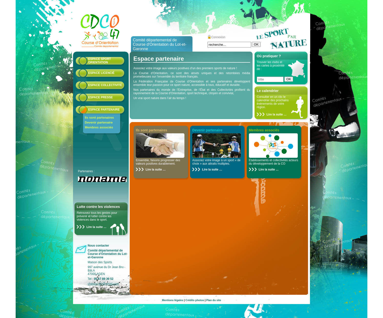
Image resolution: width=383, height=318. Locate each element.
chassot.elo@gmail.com (103, 283)
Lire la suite (94, 227)
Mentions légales (172, 300)
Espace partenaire (104, 109)
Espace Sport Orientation (99, 60)
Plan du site (213, 300)
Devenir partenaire (99, 122)
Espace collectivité (105, 85)
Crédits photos (194, 300)
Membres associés (99, 127)
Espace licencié (101, 73)
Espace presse (100, 97)
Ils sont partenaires (99, 117)
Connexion (218, 37)
